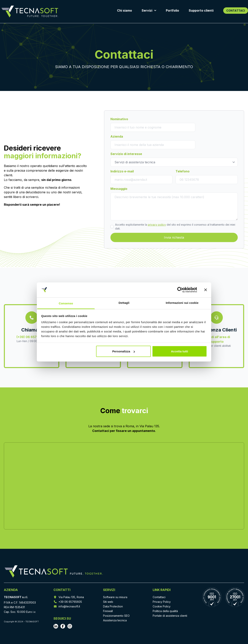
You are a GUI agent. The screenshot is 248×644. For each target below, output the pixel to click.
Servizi (149, 10)
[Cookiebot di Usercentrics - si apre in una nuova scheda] (180, 290)
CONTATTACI (235, 10)
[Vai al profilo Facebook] (63, 626)
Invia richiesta (174, 237)
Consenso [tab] (66, 303)
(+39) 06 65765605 (31, 337)
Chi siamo (124, 10)
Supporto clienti (201, 10)
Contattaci (159, 597)
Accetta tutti (179, 351)
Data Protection (113, 606)
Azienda (116, 136)
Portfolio (172, 10)
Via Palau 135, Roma (71, 597)
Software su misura (115, 597)
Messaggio (118, 189)
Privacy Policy (162, 601)
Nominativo (119, 119)
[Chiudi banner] (205, 290)
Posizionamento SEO (116, 615)
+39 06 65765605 (70, 601)
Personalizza (123, 351)
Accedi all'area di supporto (216, 339)
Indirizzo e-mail (122, 171)
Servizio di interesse (126, 154)
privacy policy (157, 224)
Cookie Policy (161, 606)
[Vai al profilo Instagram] (69, 626)
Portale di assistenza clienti (170, 615)
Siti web (108, 601)
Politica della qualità (165, 611)
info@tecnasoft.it (69, 606)
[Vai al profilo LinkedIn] (55, 626)
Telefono (182, 171)
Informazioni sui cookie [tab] (182, 302)
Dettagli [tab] (124, 302)
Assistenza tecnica (115, 620)
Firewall (108, 611)
